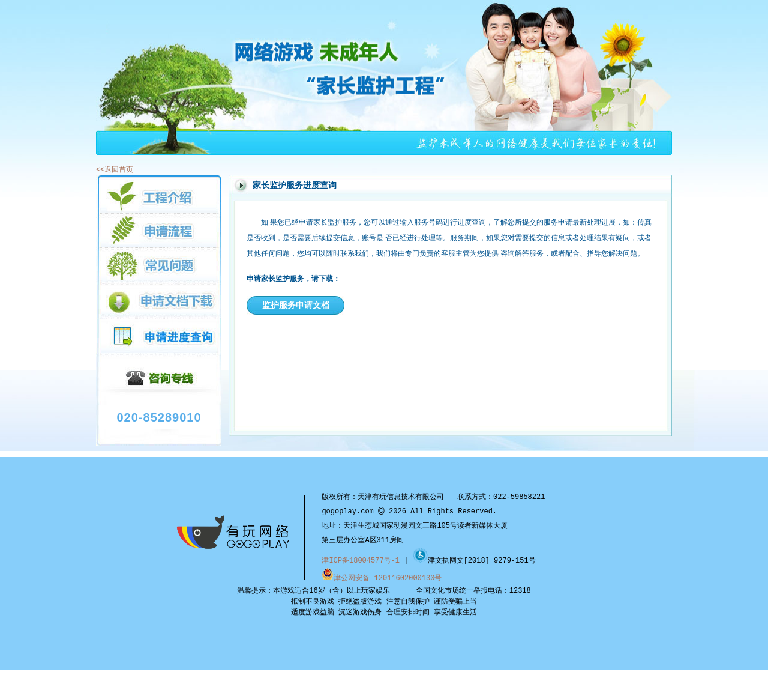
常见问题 (158, 265)
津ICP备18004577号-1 (361, 560)
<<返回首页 (114, 169)
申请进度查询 (158, 336)
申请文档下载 (158, 300)
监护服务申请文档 (295, 305)
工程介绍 (158, 194)
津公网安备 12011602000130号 (382, 577)
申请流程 (158, 230)
